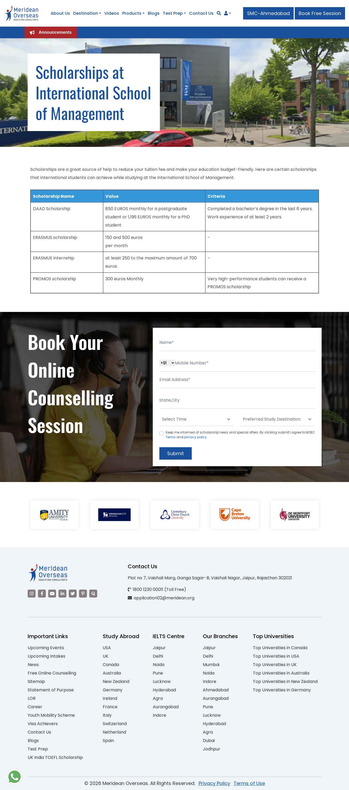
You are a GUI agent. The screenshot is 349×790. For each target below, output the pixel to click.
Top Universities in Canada (280, 648)
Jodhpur (211, 749)
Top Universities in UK (275, 665)
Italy (107, 715)
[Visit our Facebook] (42, 594)
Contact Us (201, 13)
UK (105, 656)
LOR (32, 698)
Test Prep (173, 13)
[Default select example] (196, 419)
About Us (60, 13)
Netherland (114, 732)
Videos (111, 13)
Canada (111, 665)
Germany (112, 690)
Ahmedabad (216, 690)
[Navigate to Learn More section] (226, 13)
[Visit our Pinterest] (83, 594)
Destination (85, 13)
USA (107, 648)
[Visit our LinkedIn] (62, 594)
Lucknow (162, 681)
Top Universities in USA (276, 656)
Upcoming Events (46, 648)
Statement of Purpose (51, 690)
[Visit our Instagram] (32, 594)
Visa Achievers (43, 724)
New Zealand (116, 681)
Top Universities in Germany (282, 690)
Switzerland (115, 724)
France (110, 707)
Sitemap (36, 681)
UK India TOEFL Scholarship (55, 757)
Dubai (209, 741)
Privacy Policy (214, 783)
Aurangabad (166, 707)
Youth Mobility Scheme (51, 715)
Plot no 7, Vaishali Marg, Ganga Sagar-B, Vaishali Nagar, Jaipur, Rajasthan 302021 (210, 578)
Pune (158, 673)
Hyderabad (164, 690)
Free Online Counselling (52, 673)
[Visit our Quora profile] (93, 594)
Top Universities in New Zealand (285, 681)
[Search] (219, 13)
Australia (112, 673)
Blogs (154, 13)
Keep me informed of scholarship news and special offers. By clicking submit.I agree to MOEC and (240, 434)
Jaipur (159, 648)
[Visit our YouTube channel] (52, 594)
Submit (175, 453)
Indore (159, 715)
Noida (158, 665)
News (33, 665)
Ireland (110, 698)
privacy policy (195, 437)
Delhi (158, 656)
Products (131, 13)
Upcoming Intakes (46, 656)
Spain (108, 741)
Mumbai (211, 665)
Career (35, 707)
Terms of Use (249, 783)
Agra (158, 698)
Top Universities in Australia (281, 673)
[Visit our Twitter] (73, 594)
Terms (171, 437)
